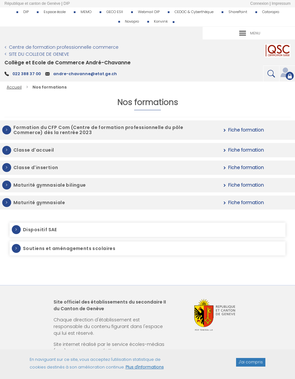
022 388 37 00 (26, 73)
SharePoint (237, 11)
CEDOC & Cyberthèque (194, 11)
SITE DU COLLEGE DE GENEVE (39, 54)
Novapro (132, 21)
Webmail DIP (149, 11)
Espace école (55, 11)
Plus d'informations (145, 370)
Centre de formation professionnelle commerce (64, 47)
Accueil (14, 87)
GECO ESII (114, 11)
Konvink (161, 21)
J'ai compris (251, 365)
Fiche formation (246, 130)
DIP (26, 11)
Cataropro (270, 11)
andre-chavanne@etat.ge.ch (85, 73)
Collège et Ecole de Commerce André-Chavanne (67, 62)
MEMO (86, 11)
